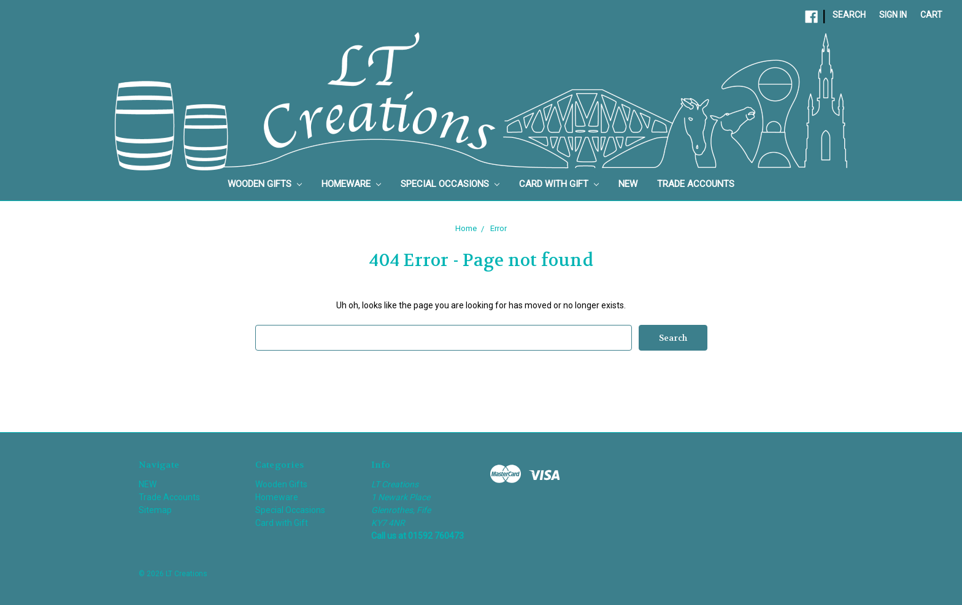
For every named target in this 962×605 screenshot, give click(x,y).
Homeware (351, 183)
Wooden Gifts (265, 183)
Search (849, 15)
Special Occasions (450, 183)
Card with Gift (559, 183)
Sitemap (155, 510)
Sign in (893, 15)
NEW (627, 183)
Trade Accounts (695, 183)
